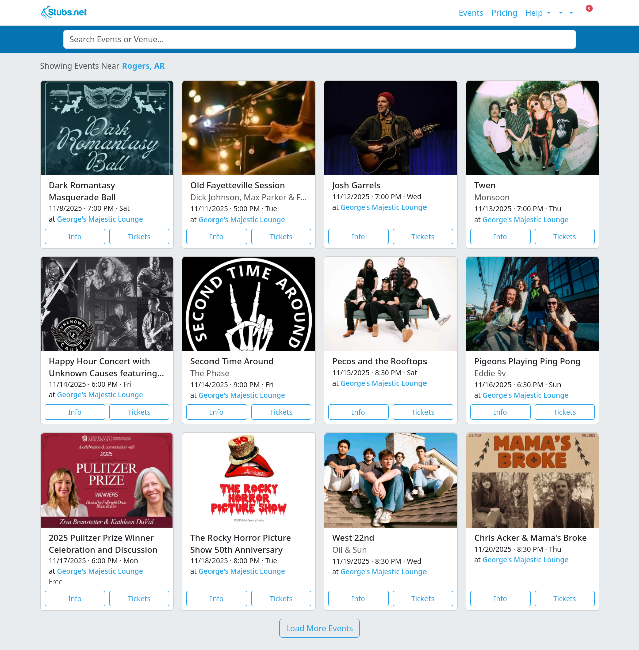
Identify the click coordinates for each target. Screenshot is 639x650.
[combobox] (319, 39)
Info (74, 236)
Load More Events (319, 628)
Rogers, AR (143, 65)
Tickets (139, 236)
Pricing (504, 12)
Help (535, 12)
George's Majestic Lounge (100, 219)
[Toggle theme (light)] (560, 12)
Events (471, 12)
